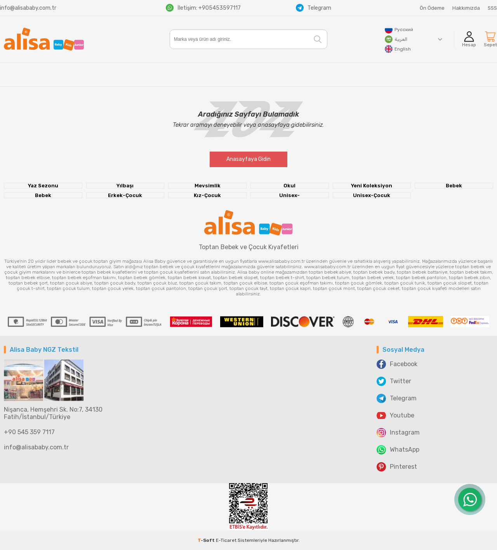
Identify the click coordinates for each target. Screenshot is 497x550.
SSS (492, 8)
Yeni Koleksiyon (371, 186)
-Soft (207, 540)
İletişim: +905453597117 (203, 8)
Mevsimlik (208, 186)
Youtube (395, 415)
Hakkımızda (466, 8)
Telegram (313, 8)
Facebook (397, 364)
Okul (289, 186)
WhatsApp (398, 449)
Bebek (454, 186)
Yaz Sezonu (43, 186)
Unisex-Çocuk (371, 195)
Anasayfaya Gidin (248, 159)
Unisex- (289, 195)
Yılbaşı (125, 186)
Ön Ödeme (432, 8)
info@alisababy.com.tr (28, 8)
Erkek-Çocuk (125, 195)
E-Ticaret (226, 540)
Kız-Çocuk (207, 195)
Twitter (394, 381)
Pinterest (397, 466)
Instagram (398, 432)
